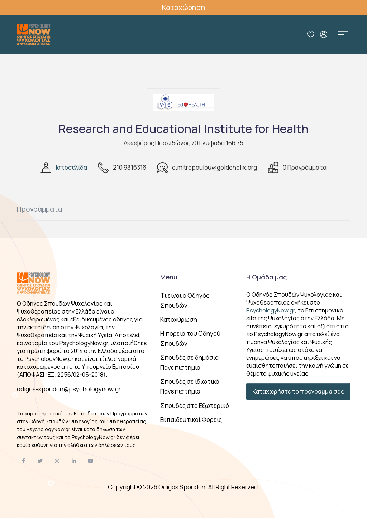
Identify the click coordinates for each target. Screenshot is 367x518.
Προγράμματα (39, 209)
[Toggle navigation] (343, 34)
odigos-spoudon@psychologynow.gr (69, 389)
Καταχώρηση (183, 7)
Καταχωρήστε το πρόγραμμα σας (298, 391)
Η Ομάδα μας (266, 277)
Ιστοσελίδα (71, 167)
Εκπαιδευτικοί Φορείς (191, 419)
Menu (168, 277)
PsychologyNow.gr (270, 310)
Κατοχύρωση (178, 319)
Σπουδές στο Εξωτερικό (194, 405)
